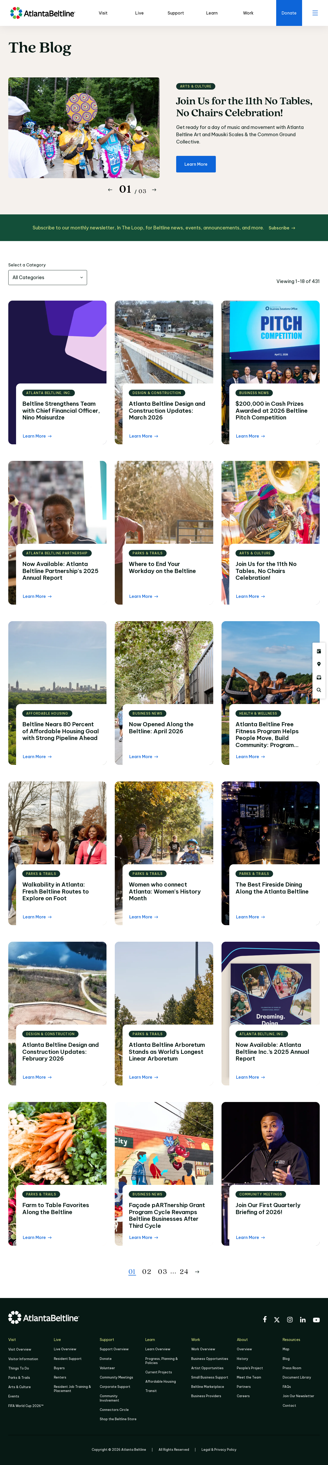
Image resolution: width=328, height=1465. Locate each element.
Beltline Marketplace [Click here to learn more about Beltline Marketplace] (207, 1387)
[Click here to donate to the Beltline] (289, 13)
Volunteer (107, 1368)
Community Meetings (116, 1377)
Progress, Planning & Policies (161, 1361)
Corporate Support (115, 1387)
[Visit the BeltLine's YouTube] (316, 1321)
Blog (286, 1359)
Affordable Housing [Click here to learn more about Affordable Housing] (160, 1381)
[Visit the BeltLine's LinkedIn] (303, 1320)
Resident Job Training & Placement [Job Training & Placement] (72, 1389)
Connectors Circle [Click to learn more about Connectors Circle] (114, 1410)
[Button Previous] (110, 189)
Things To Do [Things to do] (18, 1368)
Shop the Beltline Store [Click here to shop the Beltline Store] (118, 1419)
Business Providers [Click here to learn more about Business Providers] (206, 1396)
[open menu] (315, 13)
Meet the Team (249, 1377)
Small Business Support (209, 1377)
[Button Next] (154, 189)
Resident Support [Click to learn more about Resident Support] (68, 1359)
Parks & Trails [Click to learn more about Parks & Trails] (19, 1378)
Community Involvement (109, 1398)
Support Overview (114, 1349)
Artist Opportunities (207, 1368)
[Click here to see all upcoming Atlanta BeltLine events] (318, 651)
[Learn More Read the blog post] (37, 436)
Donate (106, 1359)
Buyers (59, 1368)
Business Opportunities (209, 1359)
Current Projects (158, 1372)
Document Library (297, 1377)
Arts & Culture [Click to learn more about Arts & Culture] (19, 1387)
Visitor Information (23, 1359)
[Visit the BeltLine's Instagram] (290, 1320)
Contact (289, 1406)
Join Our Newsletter (298, 1396)
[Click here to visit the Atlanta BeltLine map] (318, 664)
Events (13, 1396)
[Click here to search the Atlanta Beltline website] (318, 690)
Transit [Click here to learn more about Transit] (151, 1391)
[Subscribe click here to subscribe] (282, 228)
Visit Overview (19, 1349)
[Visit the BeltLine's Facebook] (265, 1320)
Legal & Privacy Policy (219, 1450)
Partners (244, 1387)
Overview (244, 1349)
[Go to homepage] (42, 13)
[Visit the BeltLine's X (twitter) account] (277, 1320)
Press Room (292, 1368)
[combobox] (47, 277)
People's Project (250, 1368)
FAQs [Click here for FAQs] (287, 1387)
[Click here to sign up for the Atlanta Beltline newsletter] (318, 677)
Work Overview (203, 1349)
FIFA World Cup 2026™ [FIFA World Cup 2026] (26, 1406)
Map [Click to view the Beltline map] (286, 1349)
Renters (60, 1377)
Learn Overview (157, 1349)
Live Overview (65, 1349)
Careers (243, 1396)
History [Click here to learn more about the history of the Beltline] (242, 1359)
